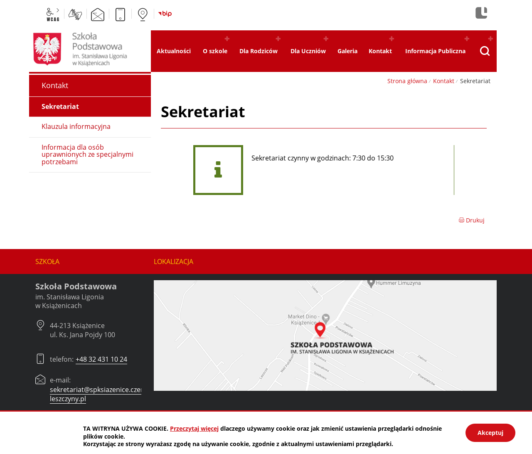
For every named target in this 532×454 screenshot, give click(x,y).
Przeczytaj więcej (194, 428)
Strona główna (407, 81)
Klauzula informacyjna (76, 126)
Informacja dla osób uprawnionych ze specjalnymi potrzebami (87, 154)
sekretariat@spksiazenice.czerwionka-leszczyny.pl (108, 394)
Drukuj (471, 220)
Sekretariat (60, 106)
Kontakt (443, 81)
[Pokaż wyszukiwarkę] (485, 51)
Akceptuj (490, 433)
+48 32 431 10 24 (101, 359)
